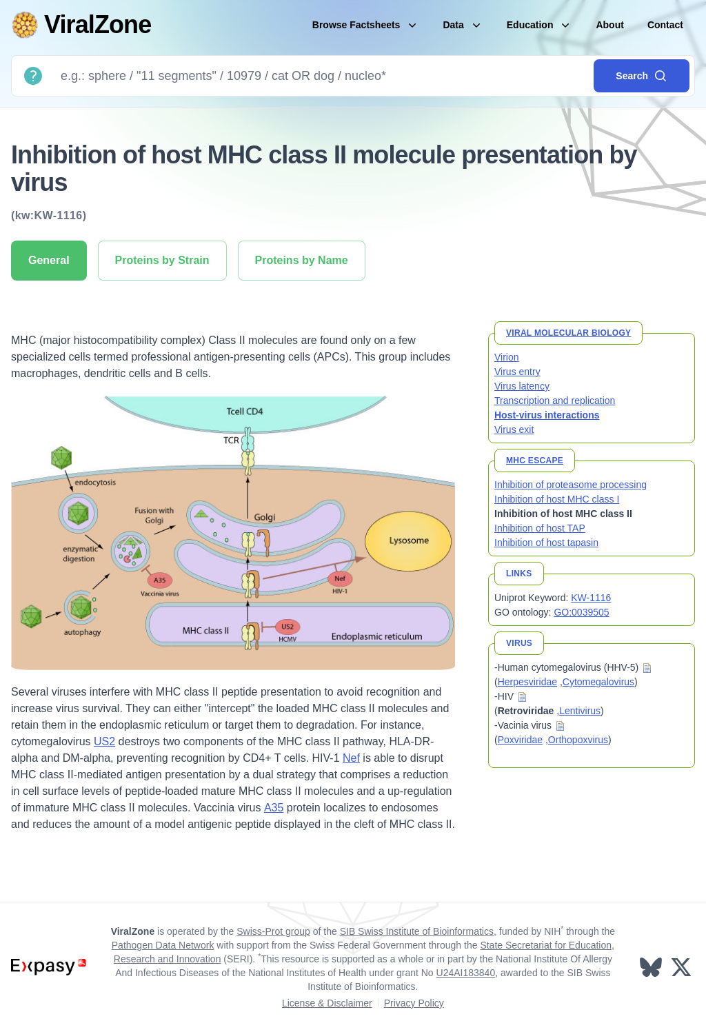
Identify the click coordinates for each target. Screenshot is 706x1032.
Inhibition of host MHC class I (556, 499)
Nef (351, 758)
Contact (665, 24)
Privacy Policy (414, 1003)
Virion (506, 357)
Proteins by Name (301, 260)
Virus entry (517, 371)
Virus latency (521, 386)
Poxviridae (520, 739)
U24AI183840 (466, 972)
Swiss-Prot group (273, 931)
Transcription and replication (554, 400)
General (49, 260)
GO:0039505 (581, 612)
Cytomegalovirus (598, 681)
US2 (104, 741)
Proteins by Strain (162, 260)
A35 (273, 807)
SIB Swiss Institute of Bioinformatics (417, 931)
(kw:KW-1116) (48, 215)
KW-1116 (591, 597)
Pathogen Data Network (163, 945)
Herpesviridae (527, 681)
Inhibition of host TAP (539, 528)
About (609, 24)
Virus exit (514, 429)
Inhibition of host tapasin (546, 542)
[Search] (322, 76)
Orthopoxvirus (578, 739)
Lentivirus (580, 710)
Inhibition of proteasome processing (570, 484)
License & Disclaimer (327, 1003)
